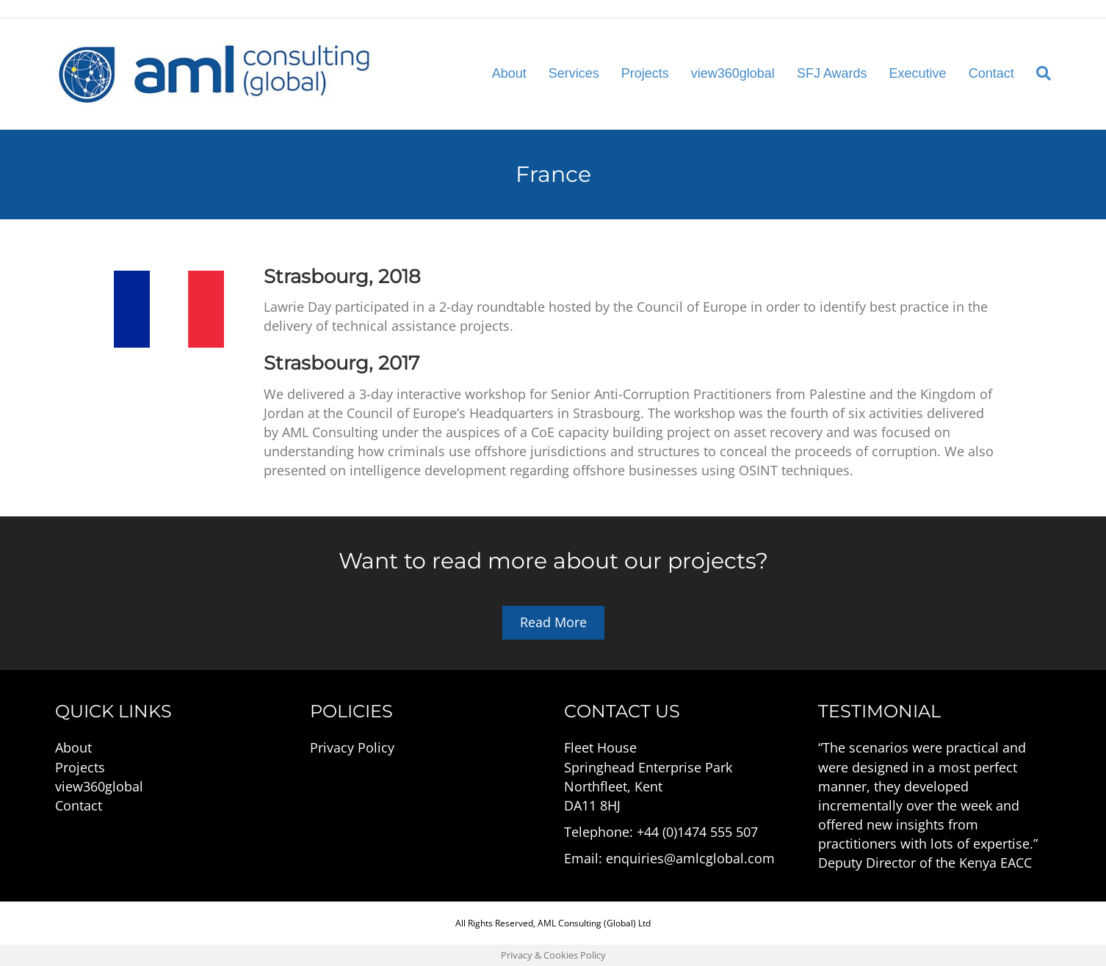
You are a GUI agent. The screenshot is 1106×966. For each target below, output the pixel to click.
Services (574, 73)
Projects (645, 73)
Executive (918, 73)
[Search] (1038, 73)
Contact (991, 73)
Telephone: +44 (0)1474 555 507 (661, 832)
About (509, 73)
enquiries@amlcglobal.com (690, 858)
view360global (733, 73)
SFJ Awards (832, 73)
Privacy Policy (352, 747)
